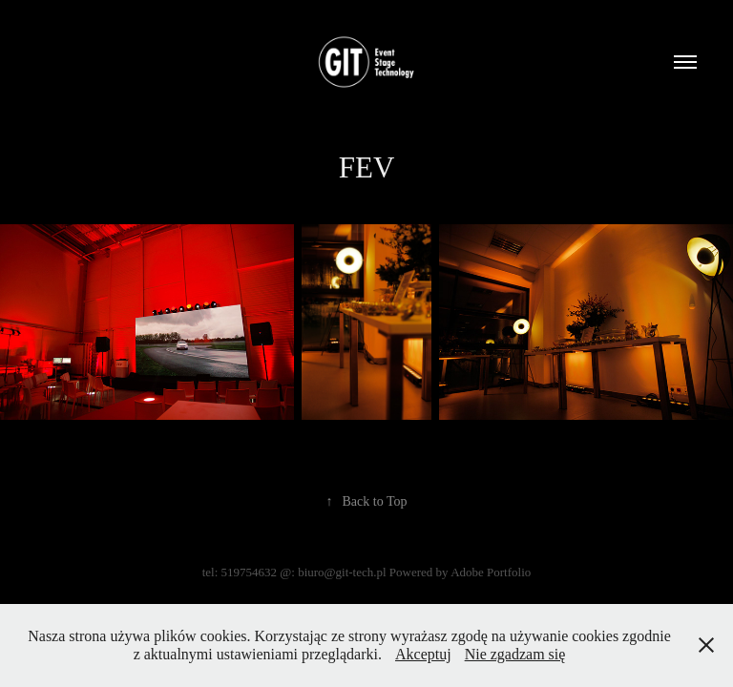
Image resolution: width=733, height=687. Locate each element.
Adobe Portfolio (490, 572)
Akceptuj (423, 654)
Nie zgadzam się (515, 654)
